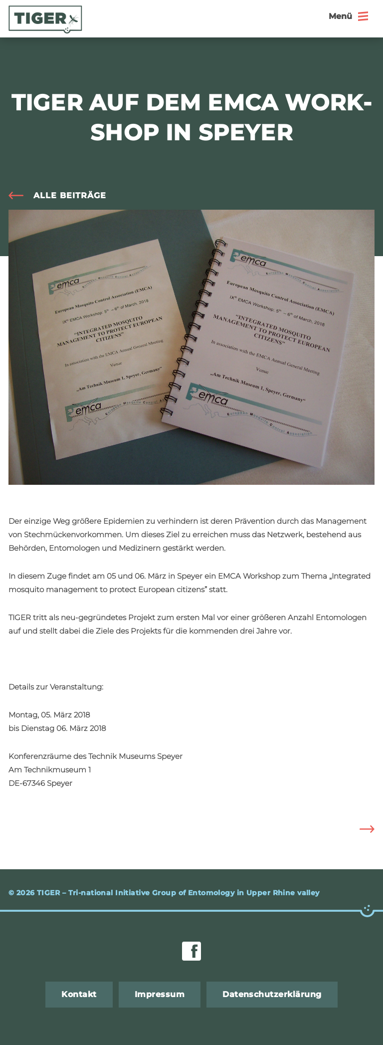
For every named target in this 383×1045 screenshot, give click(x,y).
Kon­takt (78, 994)
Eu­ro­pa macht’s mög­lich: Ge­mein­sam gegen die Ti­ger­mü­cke (359, 829)
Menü (340, 16)
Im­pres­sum (160, 994)
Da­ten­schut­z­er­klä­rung (272, 994)
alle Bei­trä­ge (69, 195)
